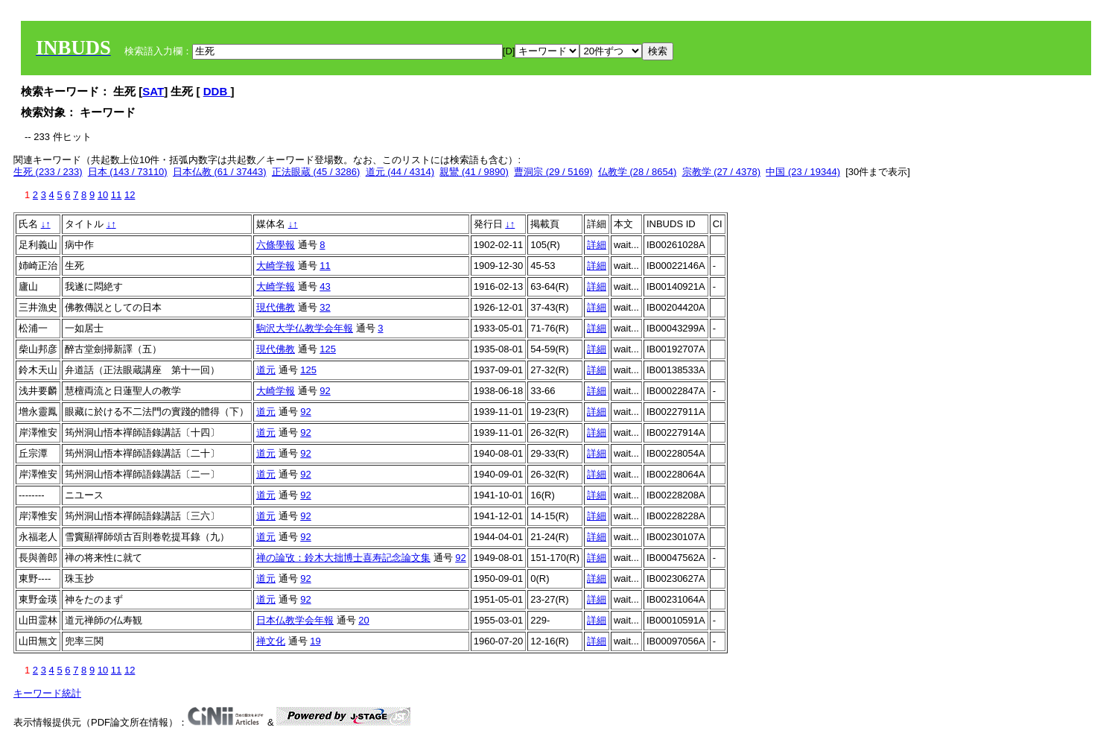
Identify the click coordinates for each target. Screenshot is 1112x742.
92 (325, 390)
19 (315, 641)
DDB (217, 91)
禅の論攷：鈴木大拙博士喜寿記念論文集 (343, 557)
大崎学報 (275, 265)
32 (325, 307)
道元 (266, 369)
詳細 (596, 244)
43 (325, 286)
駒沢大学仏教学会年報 (304, 328)
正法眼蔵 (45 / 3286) (316, 171)
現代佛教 (275, 307)
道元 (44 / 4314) (400, 171)
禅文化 (270, 641)
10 (103, 194)
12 (129, 194)
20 (363, 620)
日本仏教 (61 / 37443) (220, 171)
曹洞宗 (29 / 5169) (553, 171)
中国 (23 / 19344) (803, 171)
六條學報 (275, 244)
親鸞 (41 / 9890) (474, 171)
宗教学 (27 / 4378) (721, 171)
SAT (153, 91)
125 (328, 349)
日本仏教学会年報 (295, 620)
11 (116, 194)
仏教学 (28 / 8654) (637, 171)
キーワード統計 (47, 693)
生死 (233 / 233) (48, 171)
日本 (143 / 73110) (128, 171)
